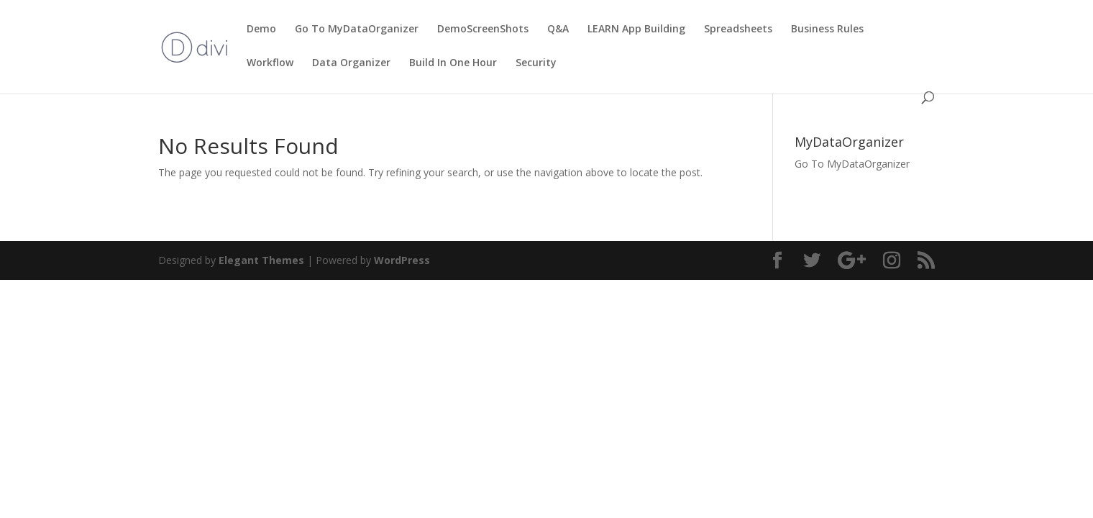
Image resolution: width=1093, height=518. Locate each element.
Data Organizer (351, 63)
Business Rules (827, 29)
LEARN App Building (636, 29)
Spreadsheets (738, 29)
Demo (261, 29)
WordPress (402, 260)
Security (536, 63)
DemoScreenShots (483, 29)
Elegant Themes (261, 260)
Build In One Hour (453, 63)
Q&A (558, 29)
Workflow (270, 63)
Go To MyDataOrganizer (357, 29)
